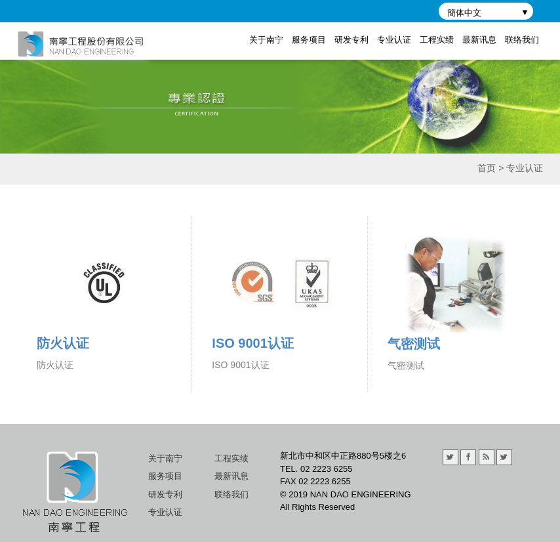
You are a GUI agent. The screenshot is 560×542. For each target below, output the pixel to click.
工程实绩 (437, 40)
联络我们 (522, 40)
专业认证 (394, 40)
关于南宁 (266, 40)
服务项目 (309, 40)
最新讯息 (479, 40)
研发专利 (351, 40)
